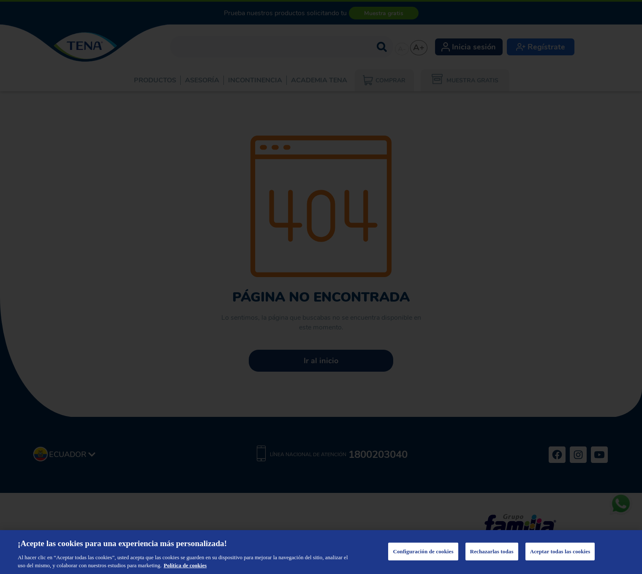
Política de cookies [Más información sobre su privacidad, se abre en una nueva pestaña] (185, 565)
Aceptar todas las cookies (560, 551)
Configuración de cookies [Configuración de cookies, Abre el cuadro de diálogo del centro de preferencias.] (423, 551)
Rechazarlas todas (492, 551)
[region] (321, 552)
